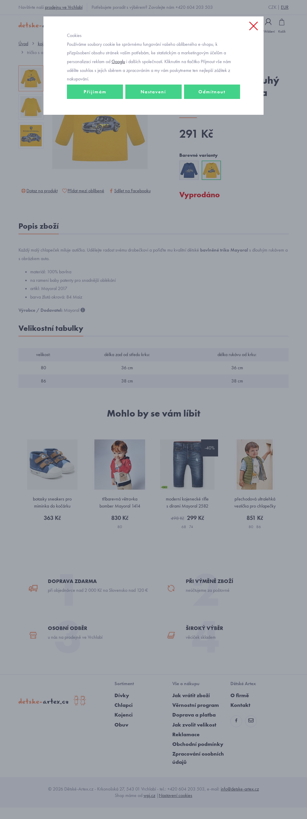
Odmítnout (211, 105)
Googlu (118, 74)
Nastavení (153, 105)
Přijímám (95, 105)
